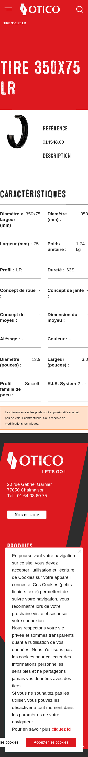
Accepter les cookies (51, 742)
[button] (27, 514)
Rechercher (79, 9)
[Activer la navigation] (8, 9)
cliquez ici (61, 729)
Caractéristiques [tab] (33, 194)
